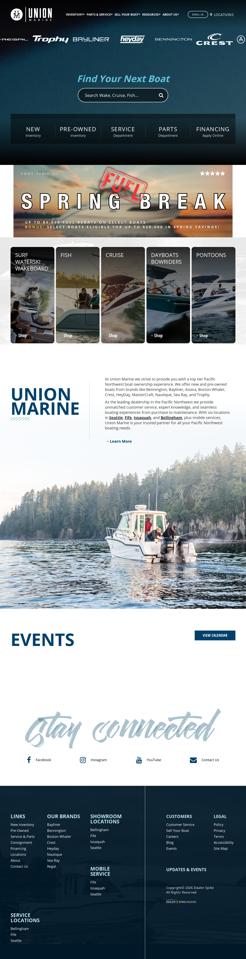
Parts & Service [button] (99, 14)
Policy (218, 824)
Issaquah (142, 417)
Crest (51, 842)
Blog (170, 842)
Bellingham (171, 417)
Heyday (53, 848)
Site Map (221, 848)
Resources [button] (150, 14)
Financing (18, 848)
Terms (219, 836)
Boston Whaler (59, 836)
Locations (18, 854)
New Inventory (22, 824)
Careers (172, 836)
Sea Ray (53, 860)
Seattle (116, 417)
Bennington (56, 830)
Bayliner (53, 824)
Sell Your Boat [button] (126, 14)
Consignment (21, 842)
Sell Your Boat (177, 830)
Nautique (54, 854)
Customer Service (180, 824)
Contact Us (19, 866)
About (15, 860)
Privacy (219, 830)
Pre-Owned (20, 830)
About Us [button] (170, 14)
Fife (128, 417)
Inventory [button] (74, 14)
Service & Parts (23, 836)
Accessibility (224, 842)
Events (171, 848)
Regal (51, 866)
